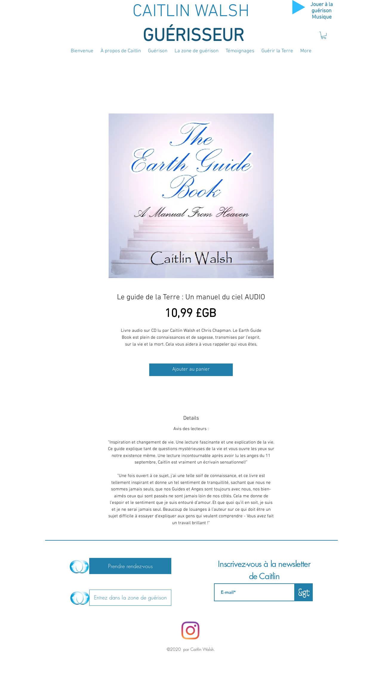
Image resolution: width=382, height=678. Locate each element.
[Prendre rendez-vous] (130, 566)
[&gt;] (304, 592)
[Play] (299, 7)
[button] (323, 35)
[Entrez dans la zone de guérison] (130, 598)
